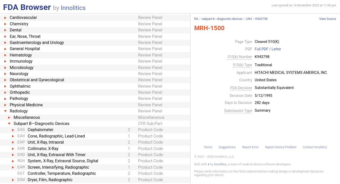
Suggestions (227, 147)
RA (196, 19)
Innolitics (73, 8)
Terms (208, 147)
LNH (249, 19)
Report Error (250, 147)
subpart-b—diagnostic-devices (222, 19)
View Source (327, 19)
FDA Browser (27, 7)
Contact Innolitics (315, 147)
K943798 (261, 19)
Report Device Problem (280, 147)
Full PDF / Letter (268, 49)
